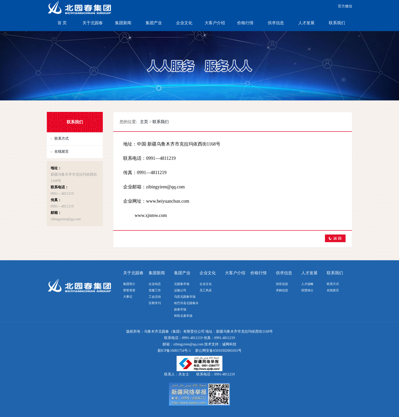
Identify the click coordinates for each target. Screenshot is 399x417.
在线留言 (61, 151)
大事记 (127, 296)
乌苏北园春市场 (184, 296)
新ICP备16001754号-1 (174, 351)
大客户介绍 (215, 23)
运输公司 (180, 290)
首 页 (62, 23)
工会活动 (155, 296)
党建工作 (155, 290)
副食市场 (180, 309)
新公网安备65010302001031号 (218, 351)
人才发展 (306, 23)
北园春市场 (181, 284)
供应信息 (282, 284)
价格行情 (245, 23)
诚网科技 (229, 344)
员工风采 (206, 290)
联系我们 (337, 23)
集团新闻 (123, 23)
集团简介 (129, 284)
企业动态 (155, 284)
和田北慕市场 (183, 316)
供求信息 (276, 23)
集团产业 (154, 23)
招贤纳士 (307, 290)
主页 (144, 122)
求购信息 (282, 290)
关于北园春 (92, 23)
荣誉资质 (129, 290)
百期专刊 (155, 303)
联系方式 (61, 138)
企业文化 (184, 23)
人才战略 (307, 284)
